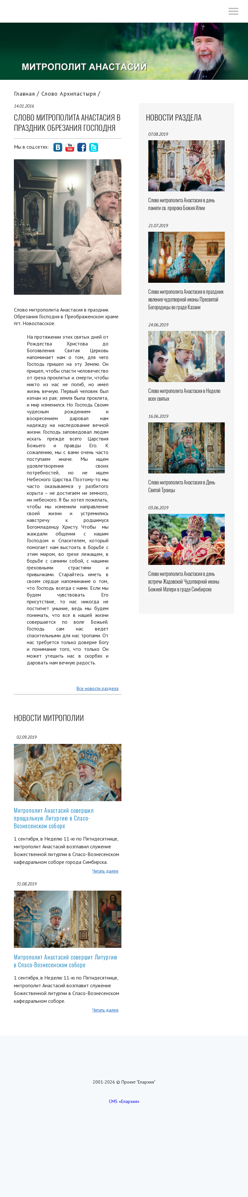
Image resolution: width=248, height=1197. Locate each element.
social (57, 147)
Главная (24, 93)
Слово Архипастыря (68, 93)
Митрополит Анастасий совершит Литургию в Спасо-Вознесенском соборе (66, 961)
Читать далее (105, 871)
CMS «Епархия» (124, 1101)
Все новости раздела (98, 688)
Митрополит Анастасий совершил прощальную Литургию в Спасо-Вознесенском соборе (54, 818)
